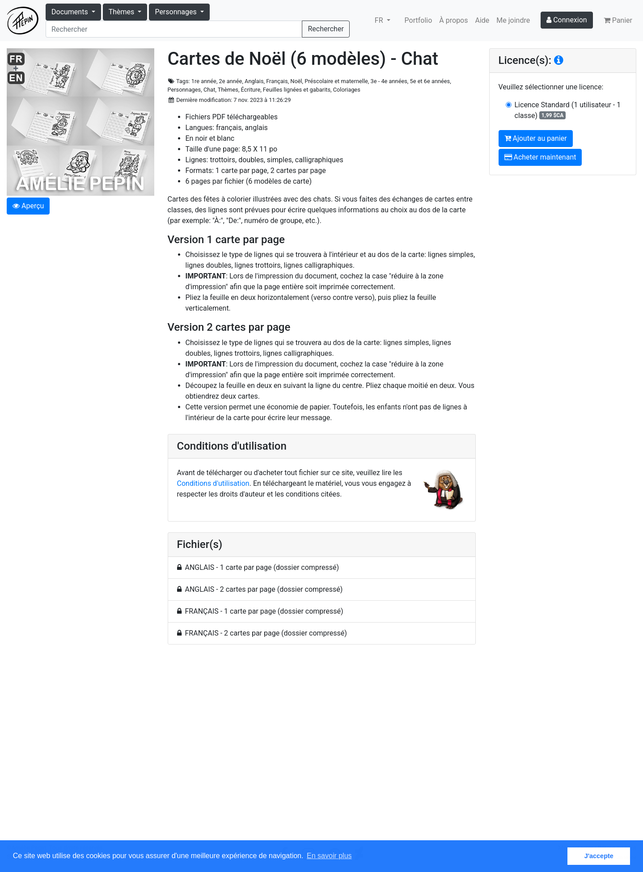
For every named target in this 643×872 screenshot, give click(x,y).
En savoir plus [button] (329, 855)
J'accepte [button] (598, 855)
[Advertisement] (322, 747)
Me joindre (513, 20)
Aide (482, 20)
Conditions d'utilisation (213, 483)
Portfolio (418, 20)
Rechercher (325, 29)
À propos (453, 20)
